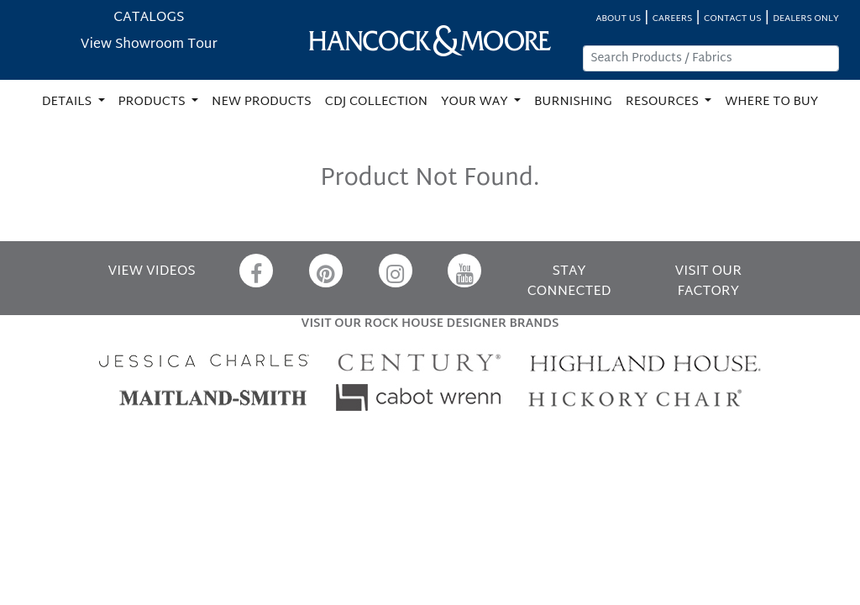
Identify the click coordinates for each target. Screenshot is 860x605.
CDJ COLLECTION (376, 102)
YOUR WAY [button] (476, 102)
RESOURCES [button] (664, 102)
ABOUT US (618, 19)
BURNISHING (573, 102)
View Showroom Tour (149, 45)
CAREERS (673, 19)
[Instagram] (395, 270)
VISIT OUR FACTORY (708, 282)
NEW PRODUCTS (262, 102)
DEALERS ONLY (806, 19)
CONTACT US (732, 19)
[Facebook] (256, 270)
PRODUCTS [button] (153, 102)
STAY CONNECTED (569, 282)
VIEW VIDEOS (152, 272)
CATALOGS (148, 18)
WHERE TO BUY (771, 102)
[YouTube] (464, 270)
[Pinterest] (326, 270)
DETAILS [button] (68, 102)
